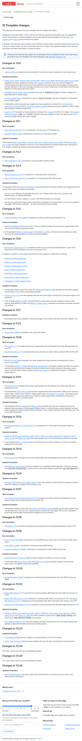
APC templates (13, 226)
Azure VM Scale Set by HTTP (15, 129)
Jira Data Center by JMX (13, 133)
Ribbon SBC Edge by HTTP (14, 592)
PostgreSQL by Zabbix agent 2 (15, 466)
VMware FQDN (34, 186)
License (39, 738)
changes (41, 83)
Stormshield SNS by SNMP (14, 577)
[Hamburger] (78, 3)
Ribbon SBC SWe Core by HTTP (16, 598)
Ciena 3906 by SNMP (12, 545)
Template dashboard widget (37, 106)
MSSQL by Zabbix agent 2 (25, 231)
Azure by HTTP (10, 111)
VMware (23, 186)
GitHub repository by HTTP (14, 174)
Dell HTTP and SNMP (14, 360)
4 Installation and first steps (23, 12)
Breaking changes (41, 370)
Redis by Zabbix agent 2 (13, 674)
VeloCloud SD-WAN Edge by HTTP (17, 604)
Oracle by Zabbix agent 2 (13, 98)
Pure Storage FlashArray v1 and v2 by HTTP (20, 425)
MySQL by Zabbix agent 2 (31, 435)
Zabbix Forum (70, 728)
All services (47, 728)
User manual (6, 12)
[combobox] (50, 4)
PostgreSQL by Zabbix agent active (17, 277)
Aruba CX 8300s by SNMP (14, 539)
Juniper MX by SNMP (12, 332)
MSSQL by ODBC (44, 231)
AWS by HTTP (12, 525)
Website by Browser (12, 72)
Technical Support (49, 724)
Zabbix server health (12, 81)
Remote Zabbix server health (30, 81)
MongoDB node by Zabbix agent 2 (17, 92)
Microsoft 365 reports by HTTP (15, 178)
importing (16, 39)
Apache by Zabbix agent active (15, 258)
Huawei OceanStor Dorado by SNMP (17, 557)
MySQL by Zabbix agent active (15, 262)
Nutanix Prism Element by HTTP (16, 247)
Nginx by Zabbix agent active (15, 269)
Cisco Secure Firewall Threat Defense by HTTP (21, 497)
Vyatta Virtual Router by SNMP (15, 549)
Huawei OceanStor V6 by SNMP (16, 217)
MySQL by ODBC (24, 438)
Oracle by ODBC (10, 482)
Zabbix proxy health (48, 81)
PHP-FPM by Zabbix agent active (16, 273)
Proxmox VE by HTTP (12, 295)
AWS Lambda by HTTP (12, 160)
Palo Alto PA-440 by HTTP (14, 351)
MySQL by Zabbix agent (13, 435)
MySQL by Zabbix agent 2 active (16, 265)
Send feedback (9, 730)
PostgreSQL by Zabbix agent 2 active (18, 280)
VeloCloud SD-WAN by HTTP (15, 621)
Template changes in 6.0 (57, 57)
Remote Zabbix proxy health (68, 81)
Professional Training (72, 724)
